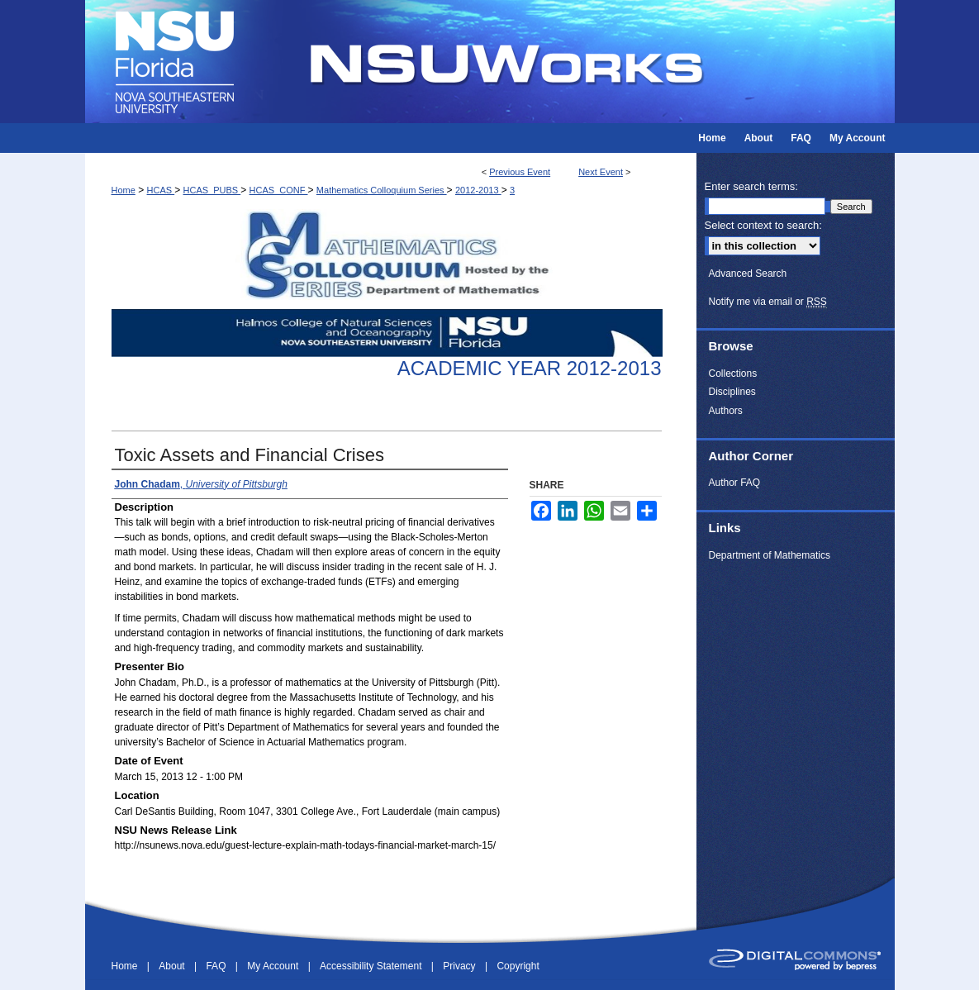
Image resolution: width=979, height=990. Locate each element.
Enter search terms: (751, 186)
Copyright (518, 966)
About (173, 966)
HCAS (161, 190)
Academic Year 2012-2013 (529, 368)
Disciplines (732, 391)
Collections (733, 373)
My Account (274, 966)
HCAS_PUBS (212, 190)
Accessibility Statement (372, 966)
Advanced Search (748, 273)
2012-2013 (478, 190)
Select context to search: (763, 225)
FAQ (217, 966)
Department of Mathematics (769, 555)
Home (123, 190)
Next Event (600, 172)
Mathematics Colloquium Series (381, 190)
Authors (726, 410)
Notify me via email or (768, 301)
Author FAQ (735, 482)
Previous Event (519, 172)
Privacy (460, 966)
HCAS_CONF (279, 190)
